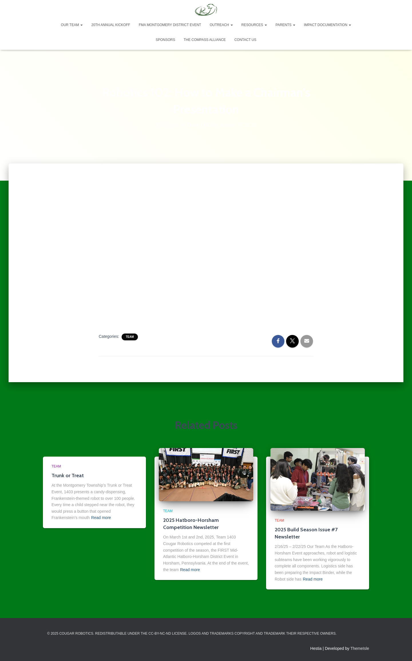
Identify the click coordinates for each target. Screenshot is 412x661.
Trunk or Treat (68, 475)
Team (130, 336)
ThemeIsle (359, 648)
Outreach (221, 25)
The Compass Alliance (205, 40)
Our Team (72, 25)
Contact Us (245, 40)
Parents (285, 25)
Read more (101, 517)
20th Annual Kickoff (110, 25)
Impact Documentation (327, 25)
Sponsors (165, 40)
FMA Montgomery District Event (170, 25)
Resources (254, 25)
